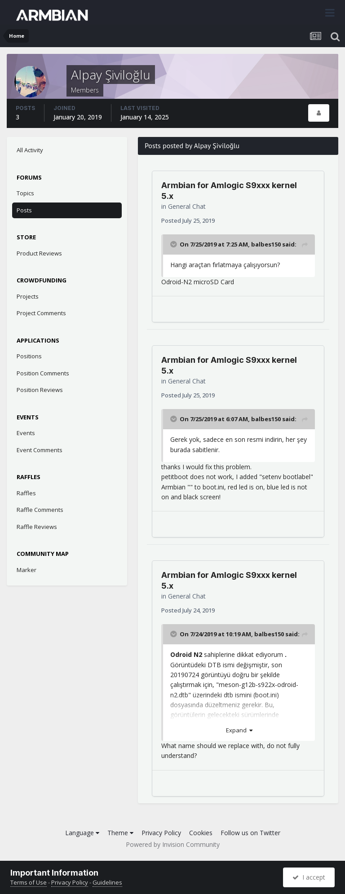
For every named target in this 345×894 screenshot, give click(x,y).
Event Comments (39, 450)
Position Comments (43, 373)
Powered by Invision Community (173, 844)
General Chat (187, 206)
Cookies (200, 832)
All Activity (30, 150)
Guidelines (107, 882)
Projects (28, 296)
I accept (308, 877)
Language (82, 832)
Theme (120, 832)
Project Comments (41, 313)
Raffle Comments (40, 510)
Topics (25, 193)
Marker (26, 570)
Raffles (26, 493)
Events (26, 433)
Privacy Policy (161, 832)
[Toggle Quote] (174, 244)
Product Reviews (39, 253)
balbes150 (266, 244)
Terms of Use (28, 882)
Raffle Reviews (37, 527)
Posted (188, 220)
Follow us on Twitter (250, 832)
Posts (24, 210)
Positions (29, 356)
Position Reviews (40, 390)
